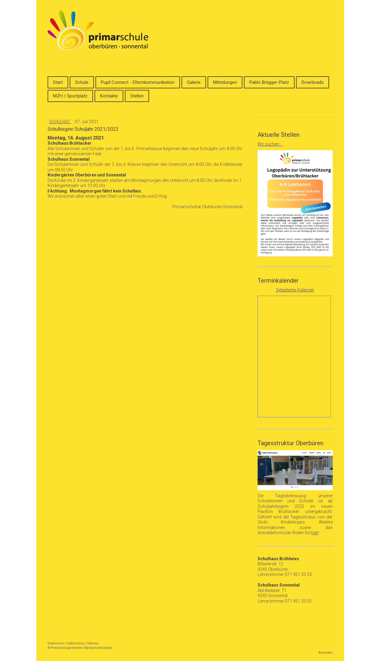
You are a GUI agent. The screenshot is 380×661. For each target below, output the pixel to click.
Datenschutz (76, 643)
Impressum (56, 643)
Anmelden (325, 653)
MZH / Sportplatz (70, 96)
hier (314, 532)
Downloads (313, 82)
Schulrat (60, 121)
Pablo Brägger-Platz (269, 82)
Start (58, 82)
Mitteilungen (225, 82)
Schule (81, 82)
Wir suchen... (270, 144)
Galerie (194, 82)
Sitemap (92, 643)
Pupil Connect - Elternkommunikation (138, 82)
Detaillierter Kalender (295, 290)
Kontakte (109, 96)
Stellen (137, 96)
